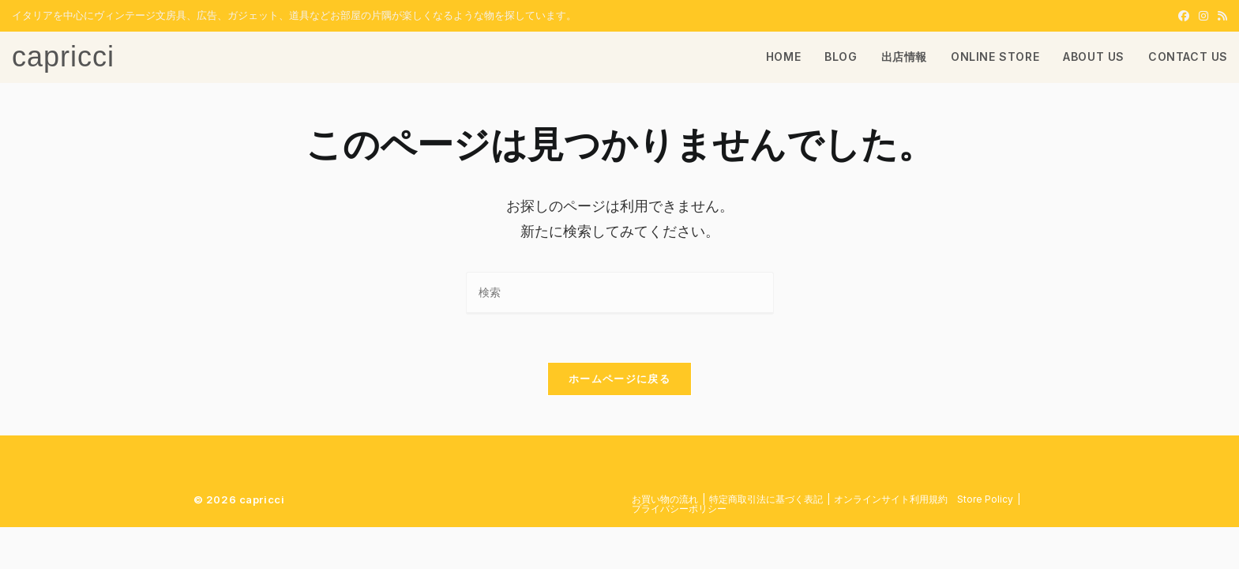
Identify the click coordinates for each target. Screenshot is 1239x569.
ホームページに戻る (619, 378)
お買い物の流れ (665, 499)
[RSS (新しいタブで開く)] (1220, 16)
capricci (63, 56)
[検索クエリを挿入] (620, 293)
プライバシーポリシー (679, 508)
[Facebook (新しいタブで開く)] (1183, 16)
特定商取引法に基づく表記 (766, 499)
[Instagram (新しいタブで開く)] (1203, 16)
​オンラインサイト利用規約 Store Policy (923, 499)
